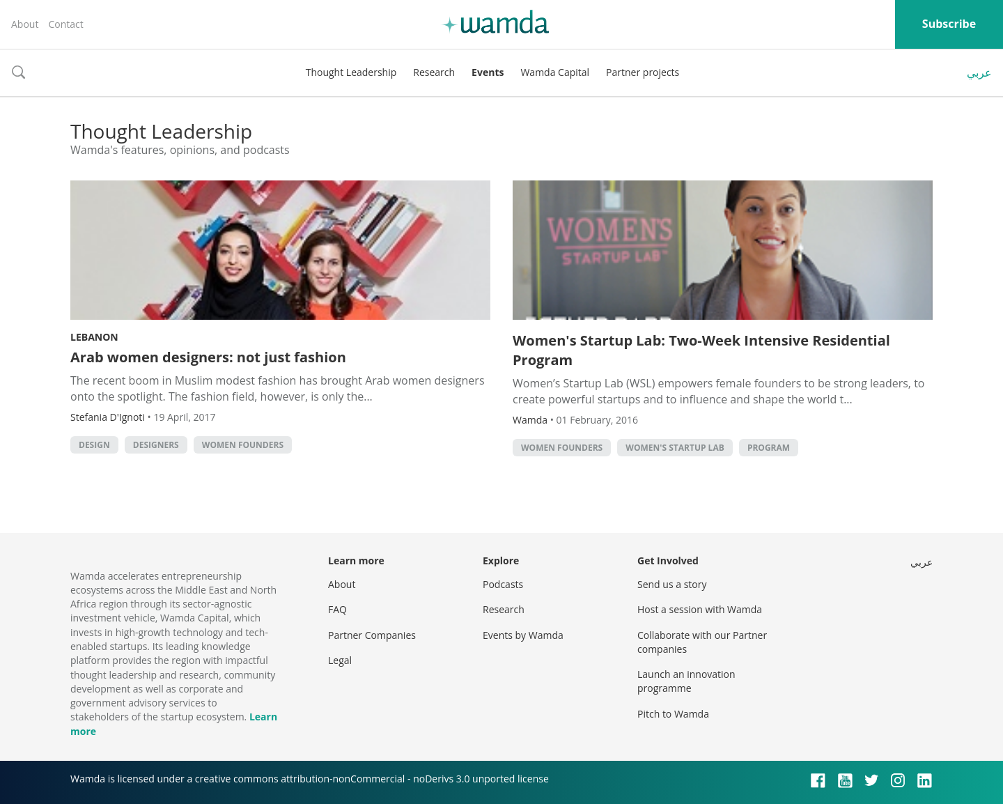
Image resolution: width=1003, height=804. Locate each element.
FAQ (337, 609)
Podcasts (503, 584)
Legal (340, 660)
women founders (242, 445)
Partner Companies (372, 635)
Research (434, 72)
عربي (979, 72)
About (24, 24)
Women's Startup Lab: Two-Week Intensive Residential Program (701, 350)
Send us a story (671, 584)
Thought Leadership (351, 72)
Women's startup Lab (674, 448)
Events (488, 72)
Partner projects (642, 72)
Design (94, 445)
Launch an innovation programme (686, 681)
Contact (65, 24)
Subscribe (949, 23)
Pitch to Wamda (673, 713)
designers (156, 445)
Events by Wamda (523, 635)
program (768, 448)
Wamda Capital (554, 72)
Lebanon (94, 336)
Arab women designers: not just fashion (208, 357)
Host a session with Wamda (699, 609)
